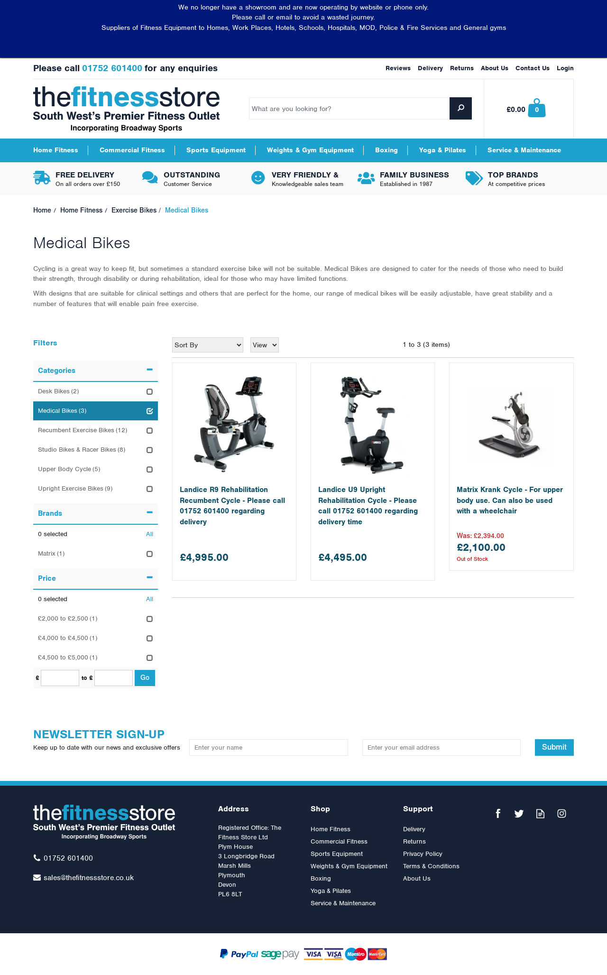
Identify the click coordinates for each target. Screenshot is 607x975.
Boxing (321, 878)
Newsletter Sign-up (107, 739)
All (149, 534)
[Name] (268, 747)
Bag (529, 109)
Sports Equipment (337, 854)
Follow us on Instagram (562, 813)
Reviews (398, 68)
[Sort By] (207, 345)
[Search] (360, 108)
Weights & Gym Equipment (349, 866)
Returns (414, 841)
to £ (87, 678)
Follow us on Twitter (519, 813)
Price (95, 578)
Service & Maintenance (343, 903)
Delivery (414, 829)
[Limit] (264, 345)
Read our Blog (540, 813)
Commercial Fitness (339, 841)
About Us (417, 878)
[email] (441, 747)
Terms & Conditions (431, 866)
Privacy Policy (422, 854)
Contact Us (532, 68)
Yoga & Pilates (331, 891)
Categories (95, 370)
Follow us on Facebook (498, 813)
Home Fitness (330, 829)
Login (565, 68)
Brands (95, 513)
